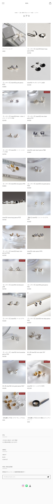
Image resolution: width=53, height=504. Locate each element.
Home (16, 12)
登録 (48, 477)
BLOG (3, 457)
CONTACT (5, 459)
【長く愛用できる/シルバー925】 (26, 12)
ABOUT (4, 454)
